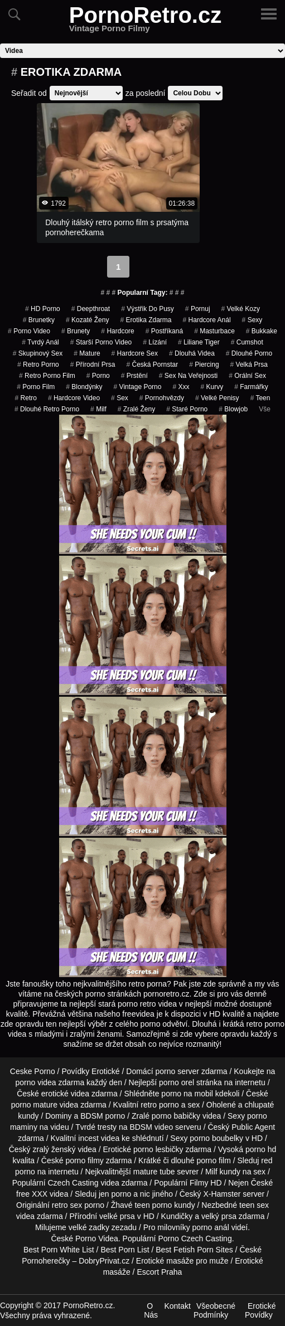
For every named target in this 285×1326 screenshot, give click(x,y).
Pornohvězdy (161, 398)
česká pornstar (152, 364)
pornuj (197, 309)
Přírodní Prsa (92, 364)
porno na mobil (187, 1093)
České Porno (73, 1238)
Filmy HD (206, 1182)
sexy (252, 320)
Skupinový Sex (37, 353)
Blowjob (233, 409)
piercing (204, 364)
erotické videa (65, 1093)
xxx (180, 387)
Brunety (75, 331)
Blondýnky (84, 387)
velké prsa (117, 1216)
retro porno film (47, 376)
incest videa (98, 1138)
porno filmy (84, 1160)
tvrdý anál (40, 342)
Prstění (134, 376)
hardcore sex (135, 353)
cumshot (247, 342)
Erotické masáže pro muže (182, 1260)
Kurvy (211, 387)
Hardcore (117, 331)
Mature (87, 353)
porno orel (176, 1082)
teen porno (153, 1205)
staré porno (186, 409)
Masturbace (214, 331)
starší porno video (101, 342)
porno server (177, 1071)
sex (119, 398)
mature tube (154, 1171)
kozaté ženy (87, 320)
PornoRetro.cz (145, 21)
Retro (26, 398)
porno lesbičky (158, 1149)
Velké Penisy (217, 398)
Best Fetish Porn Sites (194, 1249)
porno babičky (176, 1115)
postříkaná (164, 331)
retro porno (38, 364)
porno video (29, 331)
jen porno (115, 1193)
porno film (36, 387)
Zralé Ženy (136, 409)
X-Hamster (221, 1193)
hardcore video (74, 398)
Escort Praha (159, 1271)
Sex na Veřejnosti (188, 376)
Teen (260, 398)
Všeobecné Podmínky (214, 1310)
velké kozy (240, 309)
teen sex (254, 1205)
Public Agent (253, 1127)
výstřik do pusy (147, 309)
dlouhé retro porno (47, 409)
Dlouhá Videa (192, 353)
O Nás (151, 1310)
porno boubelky (216, 1138)
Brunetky (39, 320)
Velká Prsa (249, 364)
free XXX (31, 1193)
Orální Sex (247, 376)
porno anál (210, 1227)
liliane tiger (199, 342)
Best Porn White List (58, 1249)
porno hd (260, 1149)
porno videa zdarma (49, 1082)
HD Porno (42, 309)
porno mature (34, 1104)
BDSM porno (102, 1115)
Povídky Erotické (90, 1071)
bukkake (261, 331)
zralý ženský (53, 1149)
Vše (264, 409)
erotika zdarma (145, 320)
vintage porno (138, 387)
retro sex (67, 1205)
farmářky (251, 387)
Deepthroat (90, 309)
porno (98, 376)
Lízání (155, 342)
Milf (98, 409)
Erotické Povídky (260, 1310)
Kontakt (177, 1305)
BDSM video (151, 1127)
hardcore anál (207, 320)
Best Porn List (124, 1249)
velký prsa (218, 1216)
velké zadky (89, 1227)
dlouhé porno (249, 353)
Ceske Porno (32, 1071)
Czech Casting (72, 1182)
